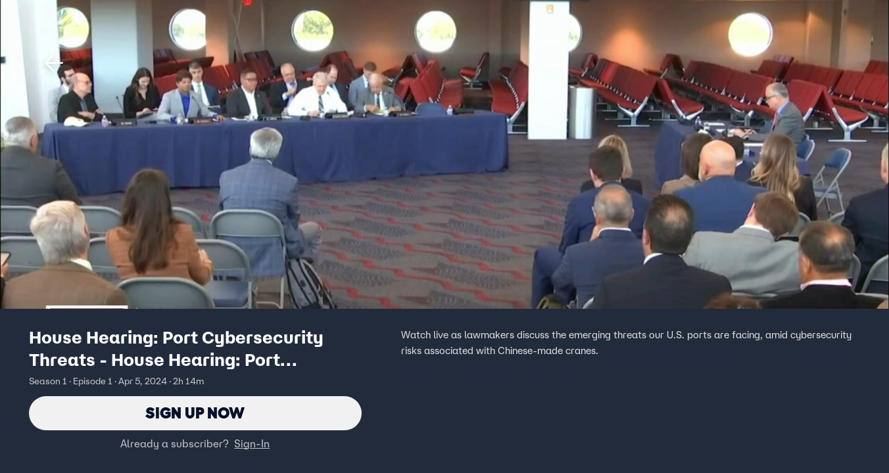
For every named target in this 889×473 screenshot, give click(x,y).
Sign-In (252, 443)
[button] (53, 63)
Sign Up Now (195, 413)
